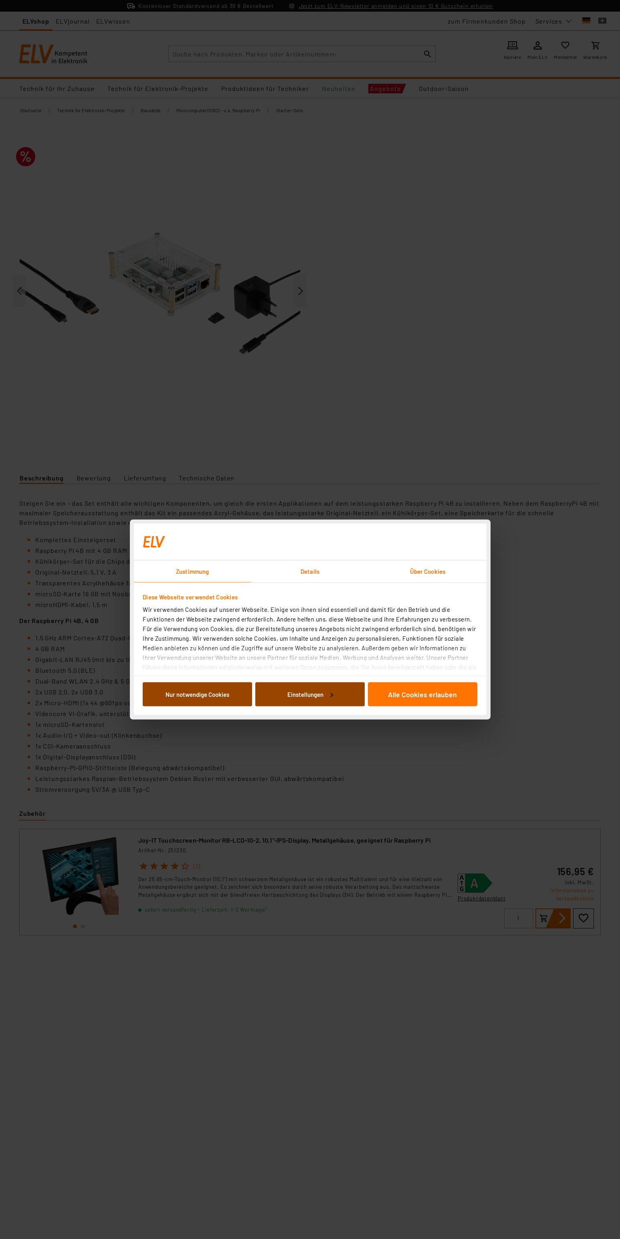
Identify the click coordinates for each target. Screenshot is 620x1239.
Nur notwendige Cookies (197, 694)
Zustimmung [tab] (192, 571)
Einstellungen (310, 694)
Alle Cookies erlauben (422, 694)
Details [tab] (310, 571)
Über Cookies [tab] (427, 571)
